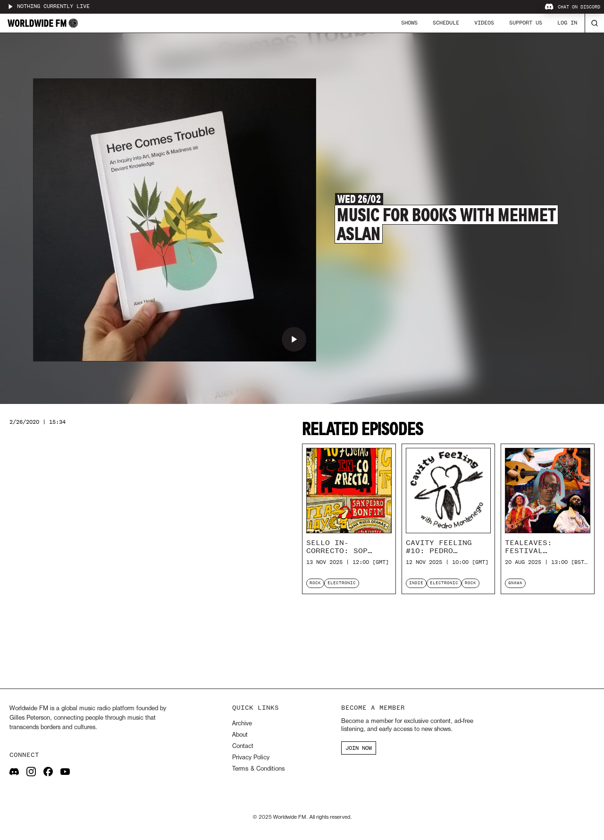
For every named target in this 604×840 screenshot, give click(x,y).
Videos (484, 22)
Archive (242, 723)
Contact (242, 746)
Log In (567, 22)
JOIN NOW (358, 748)
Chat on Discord (572, 7)
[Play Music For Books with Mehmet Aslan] (294, 339)
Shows (409, 22)
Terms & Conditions (258, 769)
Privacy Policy (250, 757)
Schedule (446, 22)
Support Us (525, 22)
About (240, 735)
